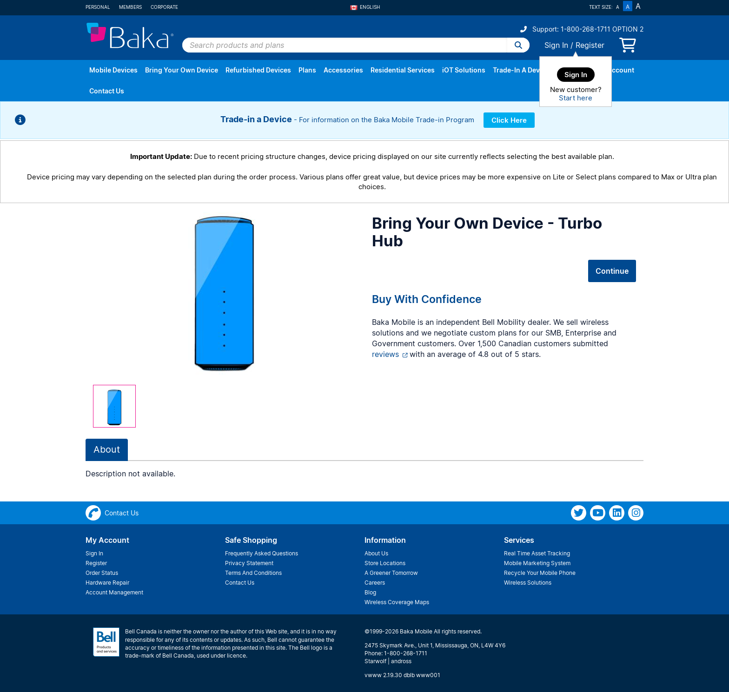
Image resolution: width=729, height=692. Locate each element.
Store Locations (384, 563)
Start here (575, 97)
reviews (385, 354)
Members (130, 7)
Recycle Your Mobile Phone (540, 572)
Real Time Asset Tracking (537, 553)
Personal (98, 7)
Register (590, 45)
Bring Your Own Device (181, 70)
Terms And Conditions (253, 572)
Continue (612, 271)
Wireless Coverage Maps (396, 602)
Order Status (102, 572)
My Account (615, 70)
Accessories (343, 70)
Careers (374, 582)
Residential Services (403, 70)
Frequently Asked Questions (261, 553)
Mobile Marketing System (537, 563)
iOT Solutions (463, 70)
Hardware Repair (107, 582)
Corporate (164, 7)
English (365, 7)
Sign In (556, 45)
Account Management (114, 592)
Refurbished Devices (258, 70)
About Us (376, 553)
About (106, 449)
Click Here (509, 120)
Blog (370, 592)
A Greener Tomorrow (391, 572)
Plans (307, 70)
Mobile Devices (113, 70)
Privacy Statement (249, 563)
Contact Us (106, 91)
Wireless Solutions (527, 582)
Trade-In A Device (521, 70)
